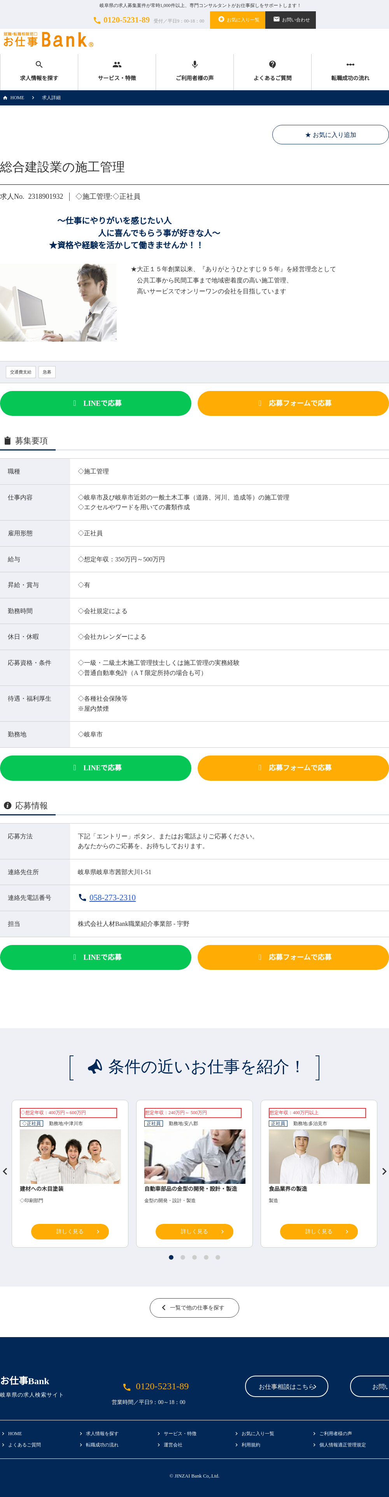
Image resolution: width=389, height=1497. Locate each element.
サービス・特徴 (117, 71)
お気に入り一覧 (237, 19)
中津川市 (73, 1123)
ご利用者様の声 (195, 71)
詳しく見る (70, 1231)
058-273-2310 (112, 897)
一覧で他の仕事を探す (197, 1308)
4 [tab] (206, 1257)
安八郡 (191, 1123)
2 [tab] (183, 1257)
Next (381, 1168)
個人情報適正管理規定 (342, 1445)
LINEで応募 (95, 403)
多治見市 (317, 1123)
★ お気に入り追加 (330, 134)
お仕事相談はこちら (238, 1387)
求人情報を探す (39, 71)
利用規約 (251, 1445)
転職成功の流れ (350, 71)
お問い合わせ (290, 19)
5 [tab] (218, 1257)
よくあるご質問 (272, 71)
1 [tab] (171, 1257)
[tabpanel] (194, 1176)
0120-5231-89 (147, 20)
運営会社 (173, 1445)
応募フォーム (293, 403)
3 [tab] (194, 1257)
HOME (12, 97)
